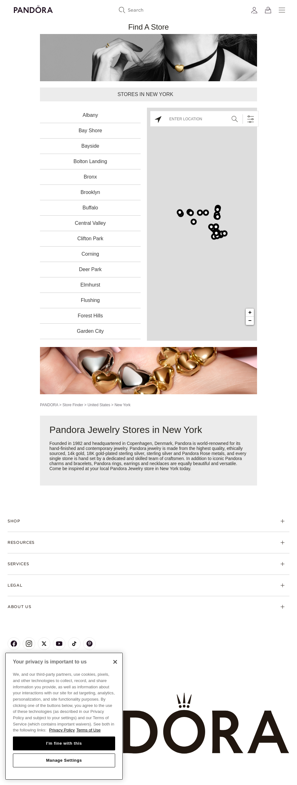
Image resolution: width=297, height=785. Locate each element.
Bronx (90, 176)
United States (98, 405)
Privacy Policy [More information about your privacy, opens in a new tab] (62, 730)
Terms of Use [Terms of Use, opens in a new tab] (88, 730)
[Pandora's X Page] (44, 643)
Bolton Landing (90, 161)
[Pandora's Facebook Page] (14, 643)
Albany (90, 115)
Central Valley (90, 223)
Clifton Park (90, 238)
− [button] (250, 321)
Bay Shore (90, 130)
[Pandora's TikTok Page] (74, 643)
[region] (64, 716)
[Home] (148, 723)
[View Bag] (268, 10)
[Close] (115, 662)
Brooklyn (90, 192)
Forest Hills (90, 315)
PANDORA (49, 405)
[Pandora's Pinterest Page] (89, 643)
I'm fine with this (64, 743)
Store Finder (72, 405)
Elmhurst (90, 284)
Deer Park (90, 269)
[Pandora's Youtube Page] (59, 643)
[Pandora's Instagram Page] (29, 643)
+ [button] (250, 312)
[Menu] (282, 10)
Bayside (90, 146)
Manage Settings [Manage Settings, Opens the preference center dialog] (64, 760)
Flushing (90, 300)
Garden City (90, 331)
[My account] (254, 10)
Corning (90, 254)
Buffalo (90, 207)
